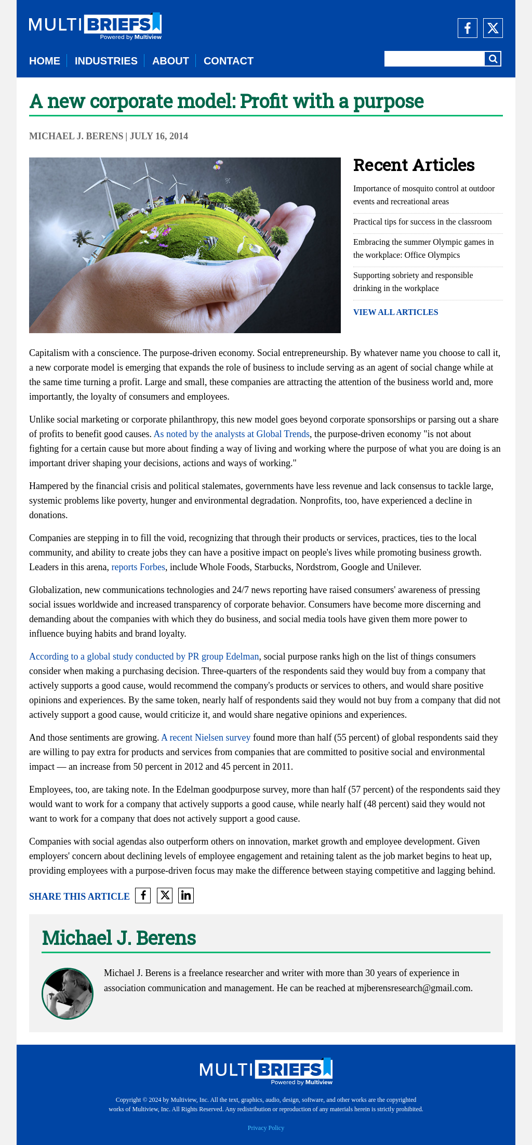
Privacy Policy (266, 1127)
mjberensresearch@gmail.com (414, 988)
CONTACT (229, 61)
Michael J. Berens (76, 136)
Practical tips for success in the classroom (422, 221)
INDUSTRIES (106, 61)
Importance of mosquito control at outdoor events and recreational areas (424, 195)
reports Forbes (138, 567)
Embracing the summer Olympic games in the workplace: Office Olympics (423, 248)
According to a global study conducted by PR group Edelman (144, 656)
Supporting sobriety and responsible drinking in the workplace (413, 282)
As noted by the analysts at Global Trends (231, 434)
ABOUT (170, 61)
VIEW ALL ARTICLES (395, 312)
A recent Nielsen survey (205, 737)
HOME (44, 61)
